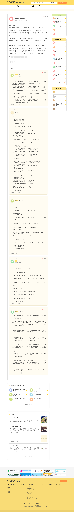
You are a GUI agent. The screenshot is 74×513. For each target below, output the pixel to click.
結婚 (26, 56)
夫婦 (12, 56)
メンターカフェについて (55, 6)
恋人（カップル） (17, 56)
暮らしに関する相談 (30, 498)
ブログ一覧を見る (28, 457)
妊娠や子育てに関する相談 (31, 493)
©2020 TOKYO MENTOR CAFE (37, 512)
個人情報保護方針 (37, 504)
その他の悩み (9, 494)
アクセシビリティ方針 (45, 504)
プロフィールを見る (18, 76)
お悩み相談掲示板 (18, 6)
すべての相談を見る (28, 404)
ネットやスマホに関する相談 (31, 495)
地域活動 (8, 492)
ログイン (53, 2)
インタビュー (20, 487)
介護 (8, 489)
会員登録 (62, 2)
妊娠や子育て (9, 488)
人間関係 (8, 493)
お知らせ (57, 487)
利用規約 (52, 504)
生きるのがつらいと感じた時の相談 (32, 499)
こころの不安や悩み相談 (30, 500)
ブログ (39, 6)
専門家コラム (46, 6)
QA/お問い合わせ (23, 504)
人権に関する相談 (29, 489)
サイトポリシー (30, 504)
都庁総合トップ (64, 0)
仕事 (8, 487)
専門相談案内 (33, 6)
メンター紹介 (26, 6)
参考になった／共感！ (16, 104)
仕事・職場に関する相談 (30, 490)
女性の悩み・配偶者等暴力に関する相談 (32, 488)
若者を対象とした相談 (30, 494)
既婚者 (23, 56)
